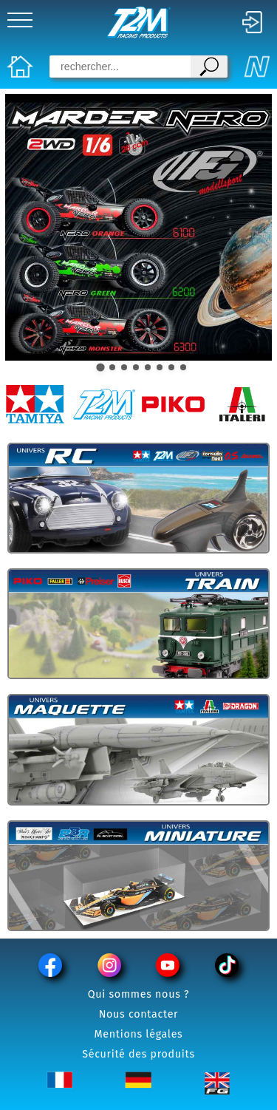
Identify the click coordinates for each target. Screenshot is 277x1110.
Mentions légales (139, 1034)
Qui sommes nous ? (139, 994)
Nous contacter (139, 1014)
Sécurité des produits (138, 1054)
